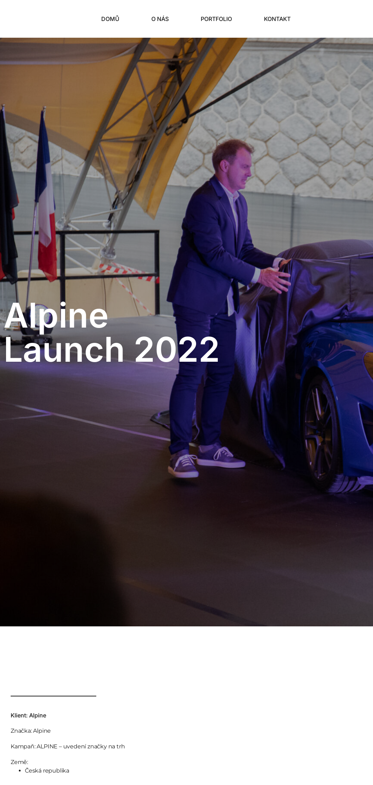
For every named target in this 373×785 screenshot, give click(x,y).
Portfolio (216, 18)
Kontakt (277, 18)
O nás (160, 18)
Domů (110, 18)
